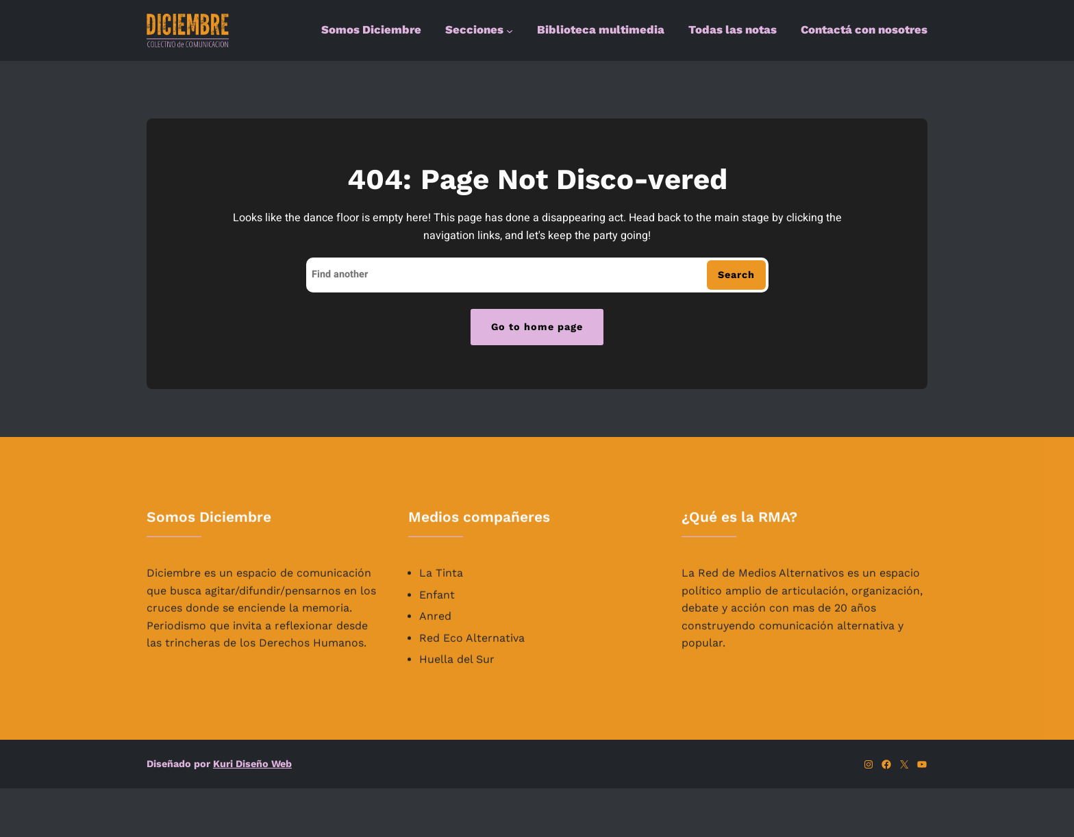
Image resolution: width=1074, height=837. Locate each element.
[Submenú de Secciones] (509, 30)
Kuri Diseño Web (252, 763)
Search (736, 274)
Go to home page (537, 326)
